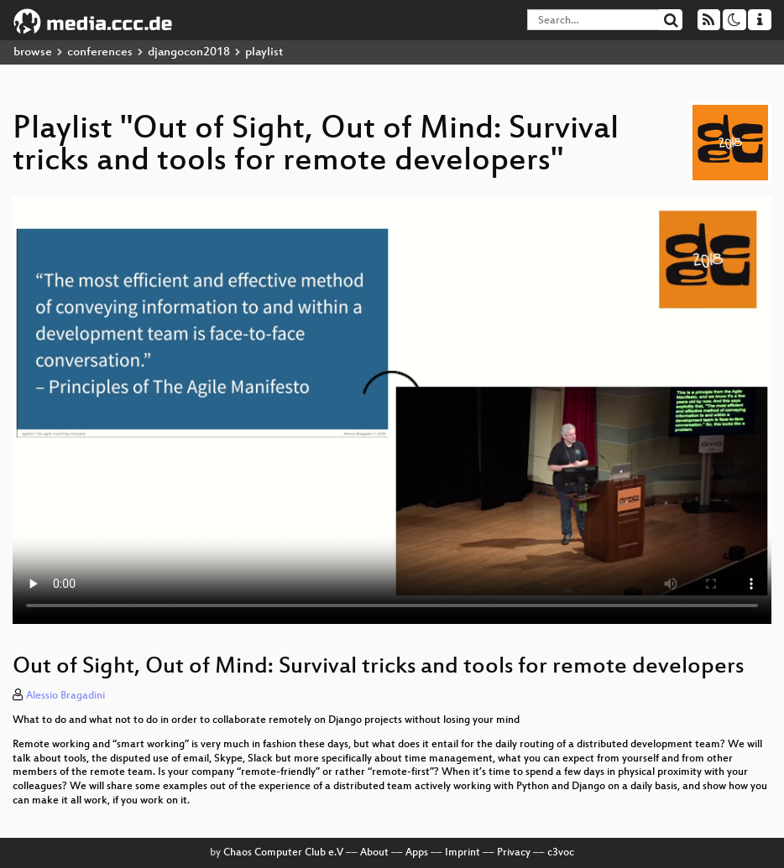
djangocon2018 (189, 52)
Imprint (462, 853)
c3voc (560, 853)
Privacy (514, 853)
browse (32, 52)
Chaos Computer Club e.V (283, 853)
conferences (100, 52)
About (374, 853)
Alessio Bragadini (65, 696)
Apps (416, 853)
